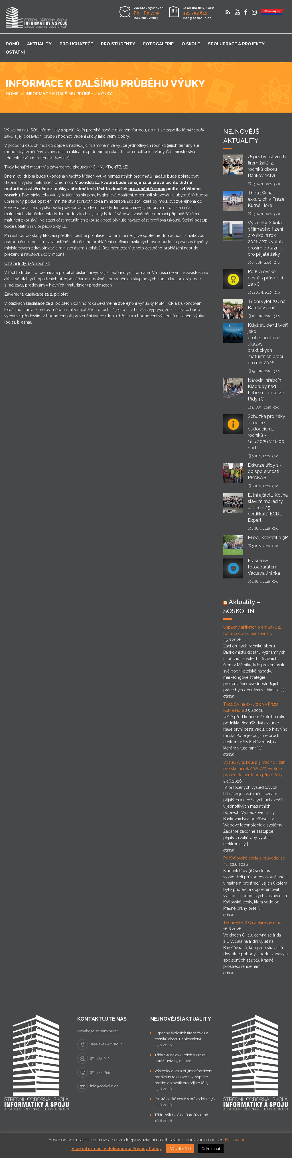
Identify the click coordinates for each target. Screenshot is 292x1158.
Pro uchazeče (76, 43)
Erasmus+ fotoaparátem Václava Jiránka (264, 567)
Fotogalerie (158, 43)
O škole (191, 43)
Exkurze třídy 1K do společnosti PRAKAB (264, 471)
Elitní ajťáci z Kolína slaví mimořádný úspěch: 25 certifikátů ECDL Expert (268, 507)
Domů (12, 43)
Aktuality (39, 43)
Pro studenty (118, 43)
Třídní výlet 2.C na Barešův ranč (252, 922)
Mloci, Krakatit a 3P (268, 537)
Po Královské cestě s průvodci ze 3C (265, 278)
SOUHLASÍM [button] (180, 1149)
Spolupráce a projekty (236, 43)
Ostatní (15, 52)
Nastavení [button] (234, 1139)
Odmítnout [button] (211, 1149)
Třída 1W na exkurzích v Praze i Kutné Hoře (267, 199)
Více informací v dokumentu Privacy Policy (117, 1148)
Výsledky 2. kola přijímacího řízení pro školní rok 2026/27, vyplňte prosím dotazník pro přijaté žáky (254, 768)
